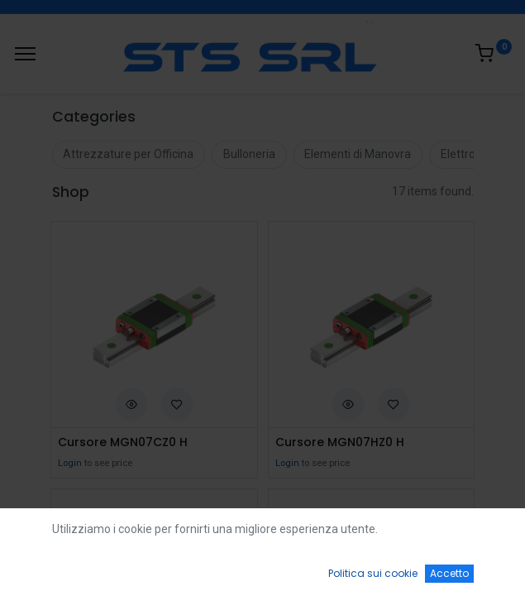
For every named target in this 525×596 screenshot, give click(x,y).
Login (70, 463)
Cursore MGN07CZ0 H (123, 442)
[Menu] (25, 54)
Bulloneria (249, 154)
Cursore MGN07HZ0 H (339, 442)
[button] (131, 403)
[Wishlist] (367, 567)
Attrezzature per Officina (128, 154)
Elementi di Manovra (357, 154)
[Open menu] (263, 572)
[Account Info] (471, 567)
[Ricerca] (158, 567)
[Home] (54, 567)
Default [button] (398, 534)
